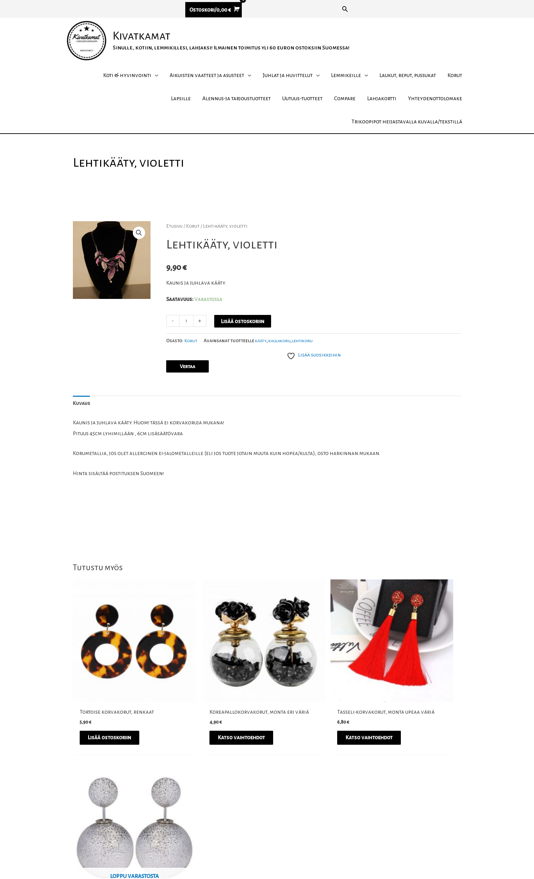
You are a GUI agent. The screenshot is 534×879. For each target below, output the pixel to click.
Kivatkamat (153, 44)
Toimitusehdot (368, 813)
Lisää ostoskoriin (243, 338)
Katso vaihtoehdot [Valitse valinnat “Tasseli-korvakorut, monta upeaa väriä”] (314, 732)
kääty (262, 358)
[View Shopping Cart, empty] (213, 10)
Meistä (358, 802)
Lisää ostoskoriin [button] (115, 732)
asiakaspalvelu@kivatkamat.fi (138, 802)
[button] (345, 9)
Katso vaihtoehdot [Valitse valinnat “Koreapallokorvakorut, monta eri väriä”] (215, 732)
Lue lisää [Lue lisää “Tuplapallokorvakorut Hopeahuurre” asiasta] (400, 732)
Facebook (237, 802)
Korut (194, 243)
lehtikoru (306, 358)
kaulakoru (281, 358)
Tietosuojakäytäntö (374, 824)
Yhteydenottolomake (377, 845)
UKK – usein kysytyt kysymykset (389, 835)
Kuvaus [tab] (82, 422)
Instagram (238, 813)
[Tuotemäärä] (186, 338)
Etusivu (175, 243)
